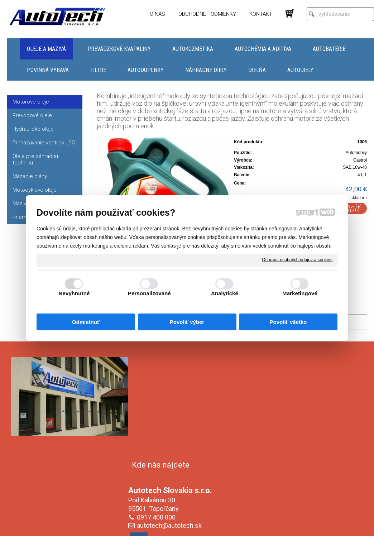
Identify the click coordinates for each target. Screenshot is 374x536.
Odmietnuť (86, 322)
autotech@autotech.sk (170, 422)
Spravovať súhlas (307, 529)
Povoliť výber (187, 322)
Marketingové (299, 293)
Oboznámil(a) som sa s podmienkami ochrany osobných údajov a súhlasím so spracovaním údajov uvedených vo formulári (304, 482)
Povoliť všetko (288, 322)
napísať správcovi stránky (180, 529)
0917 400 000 (157, 414)
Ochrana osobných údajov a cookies (297, 259)
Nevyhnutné (74, 293)
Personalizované (149, 293)
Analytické (224, 293)
